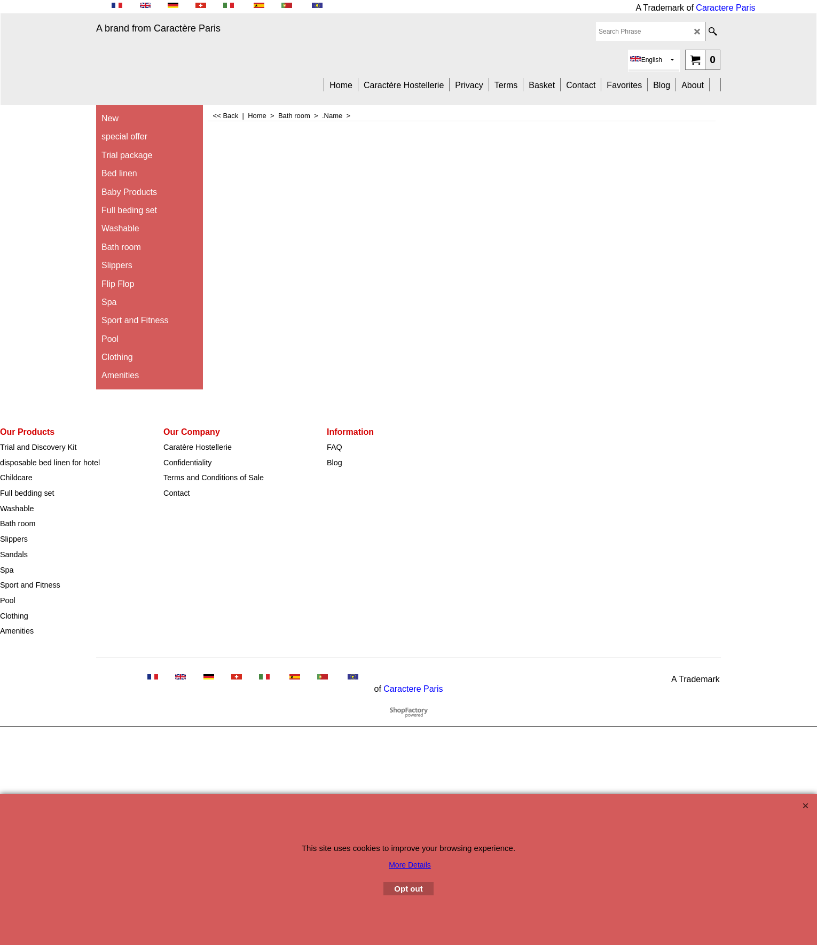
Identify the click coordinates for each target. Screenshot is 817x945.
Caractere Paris (725, 7)
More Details (410, 865)
